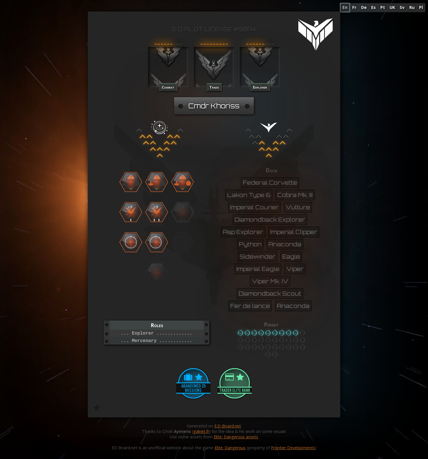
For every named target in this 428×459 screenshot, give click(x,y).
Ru (412, 7)
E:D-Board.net (227, 426)
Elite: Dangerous (230, 447)
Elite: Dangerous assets (236, 437)
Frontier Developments (293, 447)
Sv (402, 7)
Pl (421, 7)
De (364, 7)
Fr (354, 7)
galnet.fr (201, 431)
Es (373, 7)
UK (392, 7)
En (345, 7)
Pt (382, 7)
